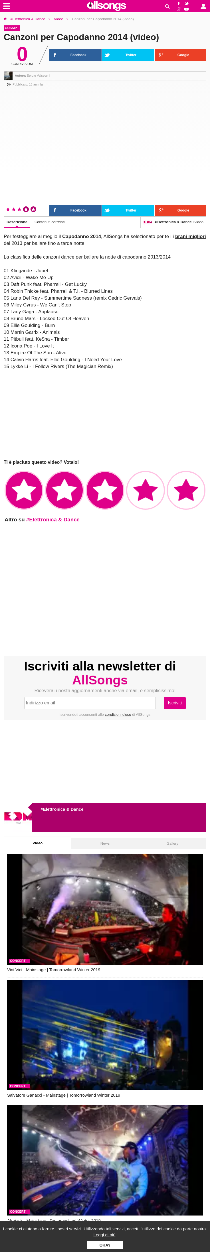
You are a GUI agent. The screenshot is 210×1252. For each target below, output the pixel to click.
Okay (104, 1245)
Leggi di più (105, 1234)
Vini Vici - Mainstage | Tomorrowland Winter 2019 (53, 969)
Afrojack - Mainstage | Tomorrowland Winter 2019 (54, 1220)
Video (58, 19)
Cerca (167, 6)
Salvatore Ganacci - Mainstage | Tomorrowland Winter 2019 (63, 1095)
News (105, 843)
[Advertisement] (105, 415)
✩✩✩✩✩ (186, 490)
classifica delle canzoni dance (42, 257)
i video (173, 222)
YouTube (187, 9)
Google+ (178, 9)
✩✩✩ (105, 490)
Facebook (178, 3)
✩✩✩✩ (145, 490)
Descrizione (17, 222)
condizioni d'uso (118, 714)
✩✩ (64, 490)
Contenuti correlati (50, 222)
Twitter (187, 3)
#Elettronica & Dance (28, 19)
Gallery (172, 843)
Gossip (11, 28)
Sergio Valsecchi (38, 75)
